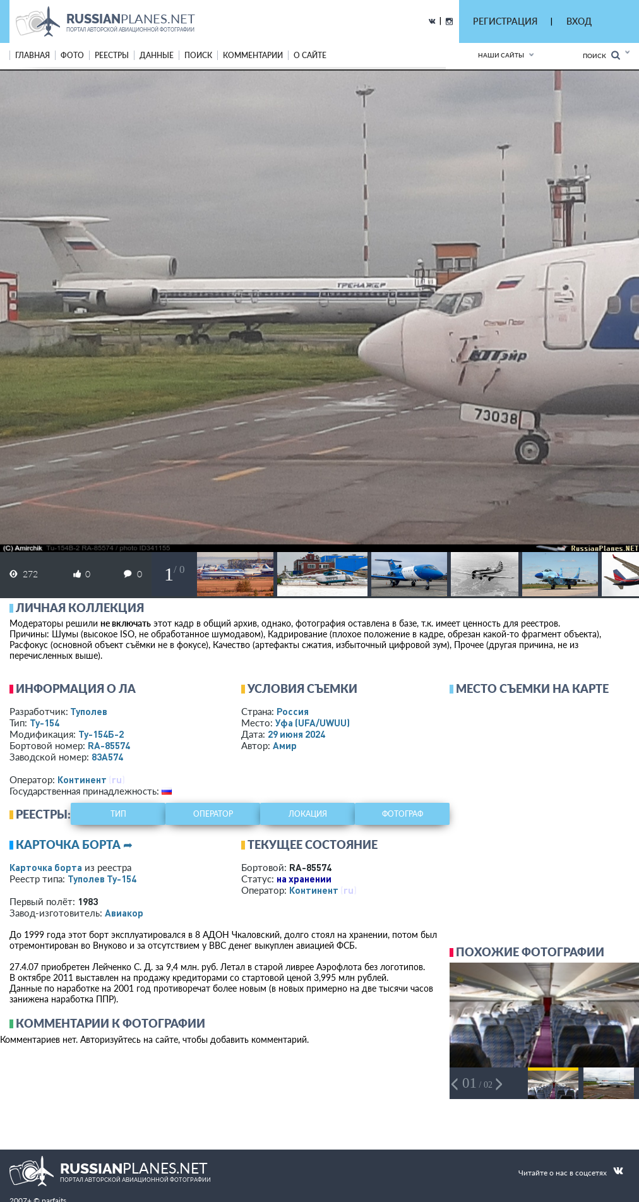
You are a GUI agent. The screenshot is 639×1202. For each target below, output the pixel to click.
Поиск (601, 55)
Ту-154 (44, 722)
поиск (198, 55)
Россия (293, 711)
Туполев (88, 711)
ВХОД (579, 21)
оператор (213, 814)
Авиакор (124, 912)
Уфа (312, 722)
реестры (112, 55)
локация (308, 814)
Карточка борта (45, 867)
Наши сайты (501, 55)
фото (72, 55)
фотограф (402, 814)
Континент (82, 779)
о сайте (310, 55)
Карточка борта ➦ (74, 844)
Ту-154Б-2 (101, 734)
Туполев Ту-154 (102, 878)
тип (118, 814)
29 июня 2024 (296, 734)
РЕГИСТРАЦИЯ (505, 21)
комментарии (253, 55)
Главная (32, 55)
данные (157, 55)
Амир (285, 745)
